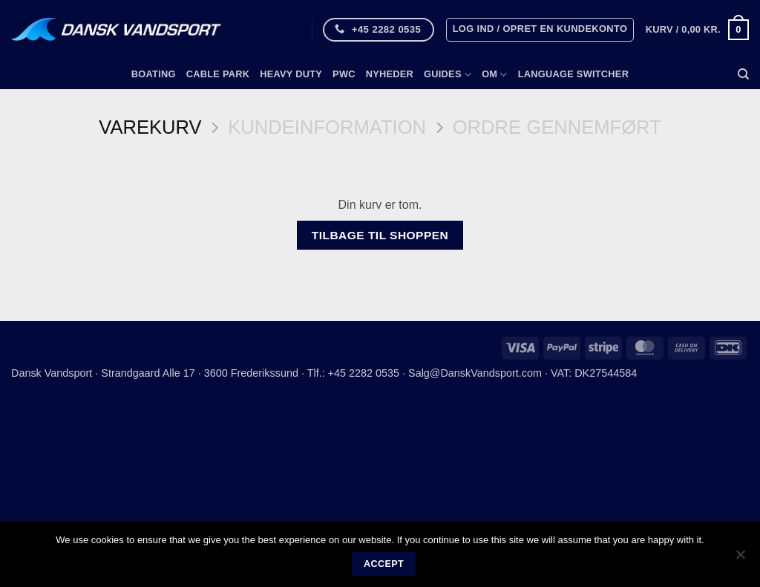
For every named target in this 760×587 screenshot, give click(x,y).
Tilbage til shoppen (380, 235)
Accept (384, 564)
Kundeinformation (327, 127)
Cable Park (218, 74)
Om (495, 75)
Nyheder (389, 74)
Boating (153, 74)
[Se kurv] (697, 30)
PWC (344, 74)
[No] (740, 559)
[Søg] (743, 74)
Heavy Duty (291, 74)
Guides (447, 75)
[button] (540, 30)
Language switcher (573, 74)
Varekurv (150, 127)
